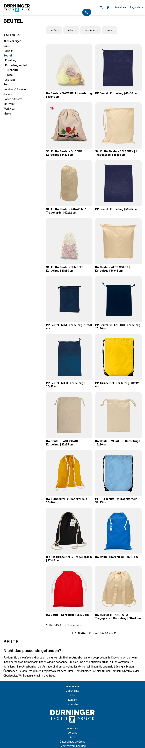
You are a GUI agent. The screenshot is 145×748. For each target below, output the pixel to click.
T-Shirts (8, 75)
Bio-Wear (8, 103)
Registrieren (137, 7)
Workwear (9, 108)
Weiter (82, 633)
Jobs (72, 695)
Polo (6, 84)
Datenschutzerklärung (72, 741)
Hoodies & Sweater (15, 89)
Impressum (72, 728)
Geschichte (72, 690)
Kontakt (72, 699)
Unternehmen (72, 686)
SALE (6, 45)
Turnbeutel (12, 70)
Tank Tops (9, 79)
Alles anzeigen (12, 41)
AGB (72, 737)
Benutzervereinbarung (73, 746)
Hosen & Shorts (12, 99)
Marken (7, 113)
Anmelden (120, 7)
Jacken (7, 94)
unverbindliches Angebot (67, 657)
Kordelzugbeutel (16, 65)
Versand (72, 732)
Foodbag (10, 60)
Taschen (8, 50)
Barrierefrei (72, 704)
